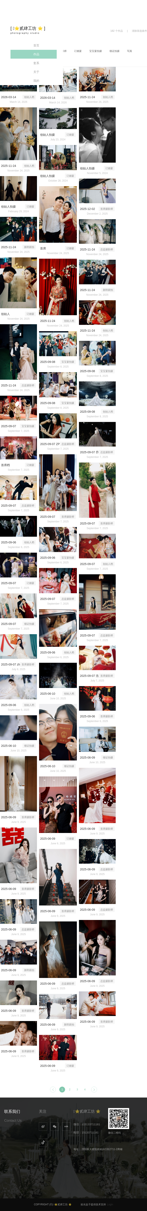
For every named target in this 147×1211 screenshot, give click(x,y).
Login (110, 1204)
